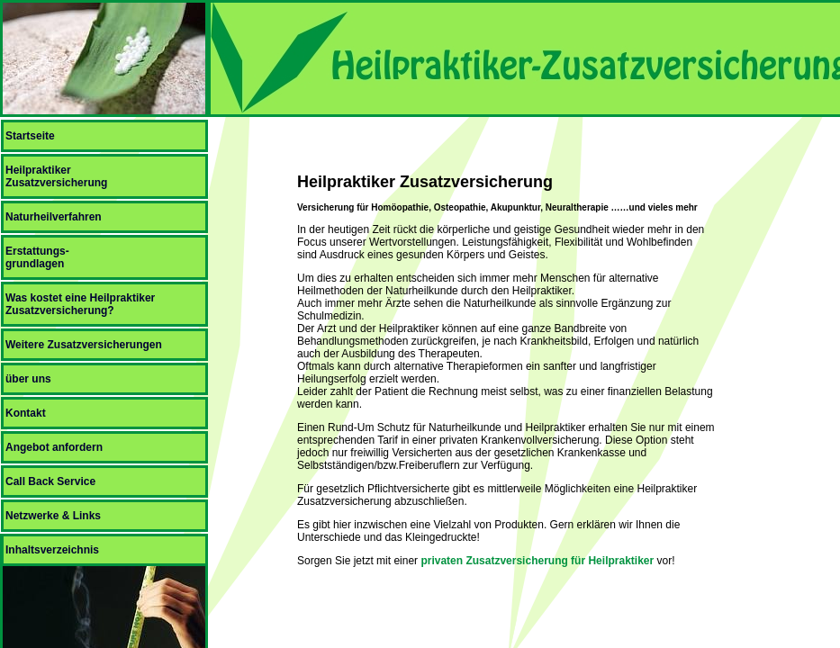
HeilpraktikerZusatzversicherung (56, 176)
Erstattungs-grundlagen (37, 257)
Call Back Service (50, 481)
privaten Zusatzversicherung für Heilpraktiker (537, 560)
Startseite (30, 136)
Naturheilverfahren (53, 217)
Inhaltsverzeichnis (52, 550)
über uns (28, 379)
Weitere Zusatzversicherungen (83, 344)
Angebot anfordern (54, 447)
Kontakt (25, 413)
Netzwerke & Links (53, 515)
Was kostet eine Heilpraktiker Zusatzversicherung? (80, 304)
